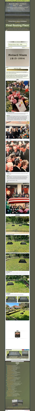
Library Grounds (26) (8, 376)
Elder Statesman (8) (9, 395)
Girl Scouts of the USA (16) (10, 381)
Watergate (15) (8, 392)
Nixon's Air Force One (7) (10, 371)
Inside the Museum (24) (9, 365)
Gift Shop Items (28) (9, 373)
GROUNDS (13, 23)
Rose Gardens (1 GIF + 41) (10, 378)
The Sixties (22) (9, 386)
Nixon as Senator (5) (9, 383)
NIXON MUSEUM (10, 23)
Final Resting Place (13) (9, 396)
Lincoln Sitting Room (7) (10, 369)
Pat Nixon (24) (8, 380)
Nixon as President (8, 385)
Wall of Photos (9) (9, 368)
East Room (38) (9, 370)
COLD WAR (22, 23)
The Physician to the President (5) (11, 372)
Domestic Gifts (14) (9, 367)
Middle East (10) (10, 389)
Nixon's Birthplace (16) (8, 374)
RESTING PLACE (18, 23)
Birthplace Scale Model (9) (10, 375)
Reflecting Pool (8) (9, 379)
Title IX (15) (9, 387)
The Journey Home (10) (10, 394)
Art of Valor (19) (9, 366)
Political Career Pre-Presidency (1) (10, 382)
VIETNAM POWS (24, 23)
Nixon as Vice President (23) (10, 384)
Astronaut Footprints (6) (10, 377)
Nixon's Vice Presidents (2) (10, 390)
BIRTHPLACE (16, 23)
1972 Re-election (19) (9, 391)
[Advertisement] (17, 36)
